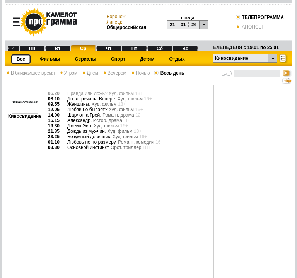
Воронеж (115, 16)
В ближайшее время (30, 73)
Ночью (140, 73)
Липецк (114, 22)
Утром (68, 73)
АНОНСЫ (249, 27)
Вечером (114, 73)
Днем (89, 73)
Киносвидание (24, 114)
